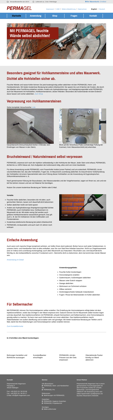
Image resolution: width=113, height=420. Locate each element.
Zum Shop (39, 94)
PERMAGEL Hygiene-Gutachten (55, 401)
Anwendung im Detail (15, 260)
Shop (54, 15)
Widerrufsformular (50, 409)
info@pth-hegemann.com (21, 395)
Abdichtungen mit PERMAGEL (54, 395)
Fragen (74, 15)
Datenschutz (82, 9)
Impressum (50, 9)
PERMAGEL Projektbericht (53, 403)
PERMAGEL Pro (49, 389)
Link (33, 107)
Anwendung (35, 15)
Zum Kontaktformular (15, 326)
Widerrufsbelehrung (69, 9)
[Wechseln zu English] (94, 9)
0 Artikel (95, 2)
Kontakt (93, 15)
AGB (57, 9)
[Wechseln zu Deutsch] (102, 9)
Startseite (16, 15)
